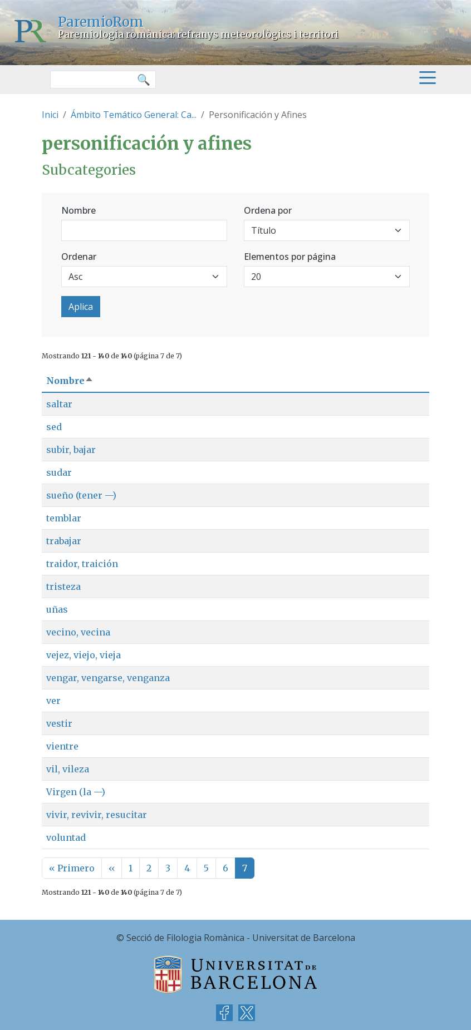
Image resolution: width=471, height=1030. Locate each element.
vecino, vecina (78, 632)
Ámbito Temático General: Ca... (134, 115)
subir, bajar (71, 449)
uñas (57, 609)
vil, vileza (67, 769)
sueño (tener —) (81, 495)
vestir (59, 723)
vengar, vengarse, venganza (108, 677)
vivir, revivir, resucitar (96, 814)
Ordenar (78, 256)
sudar (59, 472)
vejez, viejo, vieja (83, 655)
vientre (62, 746)
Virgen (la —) (75, 791)
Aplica (80, 306)
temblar (63, 518)
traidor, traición (82, 563)
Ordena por (268, 210)
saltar (59, 404)
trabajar (63, 540)
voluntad (66, 837)
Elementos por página (290, 256)
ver (53, 700)
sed (54, 426)
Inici (50, 115)
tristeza (63, 586)
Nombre (78, 210)
